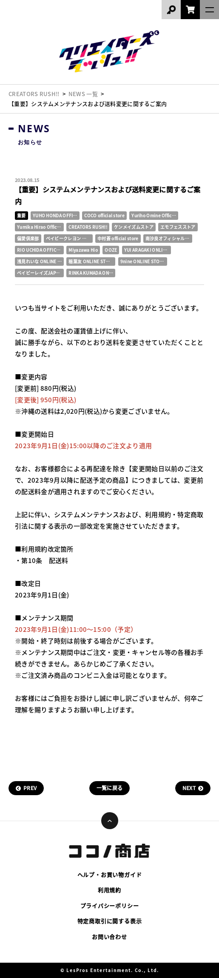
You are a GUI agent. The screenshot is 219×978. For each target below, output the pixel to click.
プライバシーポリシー (109, 905)
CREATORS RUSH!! (34, 94)
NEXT (189, 787)
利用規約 (109, 890)
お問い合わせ (109, 937)
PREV (30, 787)
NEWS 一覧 (83, 94)
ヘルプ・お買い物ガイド (109, 874)
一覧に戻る (110, 787)
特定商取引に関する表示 (109, 921)
